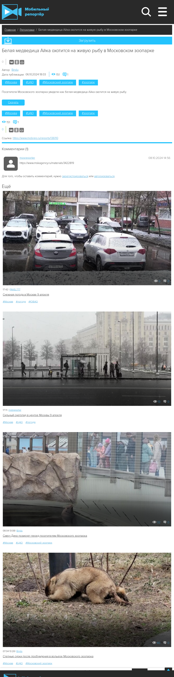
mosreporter (27, 157)
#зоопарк (88, 82)
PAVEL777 (15, 289)
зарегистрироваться (75, 176)
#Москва (11, 82)
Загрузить (87, 40)
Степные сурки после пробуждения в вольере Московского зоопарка (48, 656)
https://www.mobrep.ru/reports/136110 (35, 138)
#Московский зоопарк (58, 82)
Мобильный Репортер (25, 12)
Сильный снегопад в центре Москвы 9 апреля (32, 415)
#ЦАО (30, 82)
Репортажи (27, 30)
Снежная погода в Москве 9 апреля (26, 294)
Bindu (15, 69)
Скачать (13, 102)
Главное (10, 30)
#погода (21, 301)
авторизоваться (104, 176)
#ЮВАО (33, 301)
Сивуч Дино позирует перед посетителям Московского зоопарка (45, 535)
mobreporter (15, 410)
